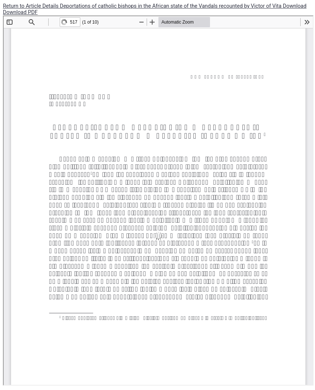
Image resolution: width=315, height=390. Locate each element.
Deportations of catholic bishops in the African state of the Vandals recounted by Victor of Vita (171, 6)
